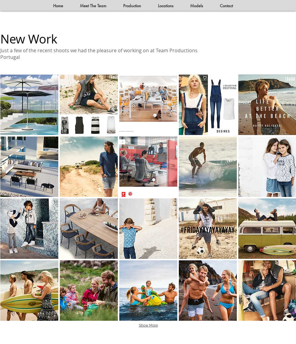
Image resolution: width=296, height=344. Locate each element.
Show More (148, 325)
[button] (29, 105)
